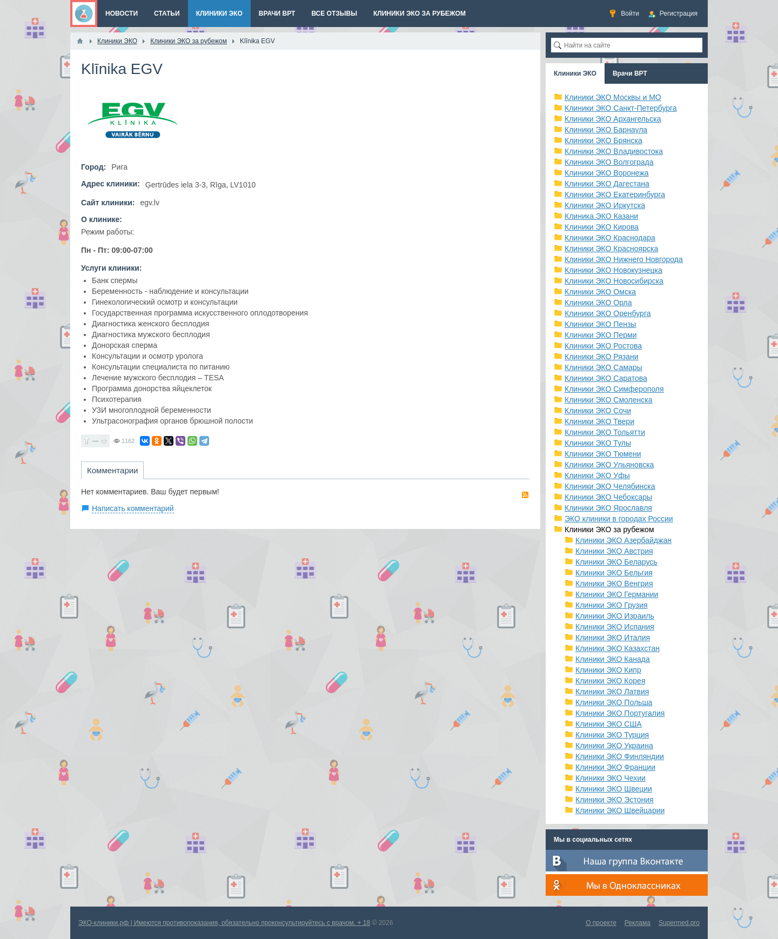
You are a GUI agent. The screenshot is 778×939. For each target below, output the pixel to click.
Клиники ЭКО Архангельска (613, 119)
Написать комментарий (133, 508)
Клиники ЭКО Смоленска (609, 399)
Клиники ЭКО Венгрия (614, 583)
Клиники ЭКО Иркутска (605, 205)
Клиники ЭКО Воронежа (607, 173)
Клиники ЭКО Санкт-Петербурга (621, 108)
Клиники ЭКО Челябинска (610, 486)
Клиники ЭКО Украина (614, 745)
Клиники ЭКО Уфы (597, 475)
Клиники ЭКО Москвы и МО (613, 97)
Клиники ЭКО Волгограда (609, 162)
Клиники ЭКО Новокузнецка (613, 270)
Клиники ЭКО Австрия (614, 551)
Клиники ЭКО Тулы (598, 443)
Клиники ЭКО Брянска (603, 140)
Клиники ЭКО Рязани (602, 356)
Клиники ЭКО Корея (610, 680)
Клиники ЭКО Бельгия (614, 572)
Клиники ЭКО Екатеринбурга (615, 194)
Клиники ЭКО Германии (616, 594)
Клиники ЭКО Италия (612, 637)
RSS (525, 495)
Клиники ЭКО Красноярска (611, 248)
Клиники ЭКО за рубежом (609, 529)
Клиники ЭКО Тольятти (605, 432)
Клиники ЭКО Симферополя (614, 389)
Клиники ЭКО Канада (612, 659)
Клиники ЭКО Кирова (602, 227)
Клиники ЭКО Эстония (614, 799)
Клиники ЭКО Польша (613, 702)
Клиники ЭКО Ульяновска (609, 464)
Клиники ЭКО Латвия (612, 691)
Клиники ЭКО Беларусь (616, 562)
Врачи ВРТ (630, 73)
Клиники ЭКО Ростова (603, 345)
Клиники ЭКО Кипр (608, 670)
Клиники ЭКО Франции (615, 767)
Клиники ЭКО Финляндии (619, 756)
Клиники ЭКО (575, 73)
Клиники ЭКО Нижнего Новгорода (624, 259)
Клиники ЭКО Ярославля (608, 508)
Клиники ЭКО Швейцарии (620, 810)
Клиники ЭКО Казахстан (617, 648)
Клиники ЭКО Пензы (600, 324)
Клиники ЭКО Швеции (613, 788)
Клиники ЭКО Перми (600, 335)
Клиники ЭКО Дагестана (607, 183)
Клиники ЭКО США (608, 724)
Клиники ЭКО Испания (614, 626)
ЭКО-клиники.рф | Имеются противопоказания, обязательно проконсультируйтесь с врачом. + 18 (224, 923)
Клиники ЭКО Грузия (611, 605)
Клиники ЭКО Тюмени (603, 454)
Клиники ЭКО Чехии (610, 778)
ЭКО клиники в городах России (619, 518)
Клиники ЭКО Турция (612, 734)
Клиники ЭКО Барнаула (606, 129)
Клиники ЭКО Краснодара (610, 237)
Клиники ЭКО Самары (603, 367)
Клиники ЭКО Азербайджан (623, 540)
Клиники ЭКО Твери (599, 421)
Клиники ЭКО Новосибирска (614, 281)
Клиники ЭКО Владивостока (614, 151)
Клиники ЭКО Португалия (620, 713)
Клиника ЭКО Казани (601, 216)
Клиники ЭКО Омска (600, 291)
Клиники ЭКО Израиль (614, 616)
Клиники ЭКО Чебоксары (608, 497)
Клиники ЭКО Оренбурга (608, 313)
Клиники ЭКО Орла (598, 302)
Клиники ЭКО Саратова (606, 378)
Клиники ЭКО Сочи (598, 410)
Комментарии (112, 470)
